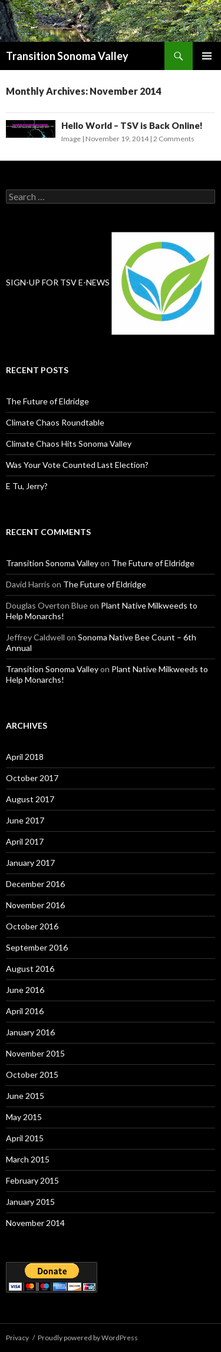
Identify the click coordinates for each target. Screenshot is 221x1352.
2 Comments (173, 138)
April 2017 (25, 841)
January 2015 (30, 1202)
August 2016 (30, 969)
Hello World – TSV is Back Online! (132, 125)
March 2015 (28, 1159)
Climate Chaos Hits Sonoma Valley (68, 444)
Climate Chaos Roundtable (55, 422)
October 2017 (32, 778)
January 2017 (30, 863)
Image (71, 138)
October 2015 (32, 1074)
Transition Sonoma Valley (67, 55)
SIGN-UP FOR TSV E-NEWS (58, 282)
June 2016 (25, 990)
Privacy (17, 1337)
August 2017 (30, 799)
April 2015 (25, 1138)
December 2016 (35, 884)
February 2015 (32, 1180)
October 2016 (32, 926)
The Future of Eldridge (47, 401)
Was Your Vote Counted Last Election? (77, 465)
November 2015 (35, 1053)
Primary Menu (207, 56)
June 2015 (25, 1096)
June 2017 (25, 820)
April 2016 (25, 1011)
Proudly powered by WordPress (88, 1337)
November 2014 (35, 1223)
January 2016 (30, 1032)
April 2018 (25, 757)
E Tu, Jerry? (27, 486)
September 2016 (37, 947)
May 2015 (24, 1117)
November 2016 (35, 905)
